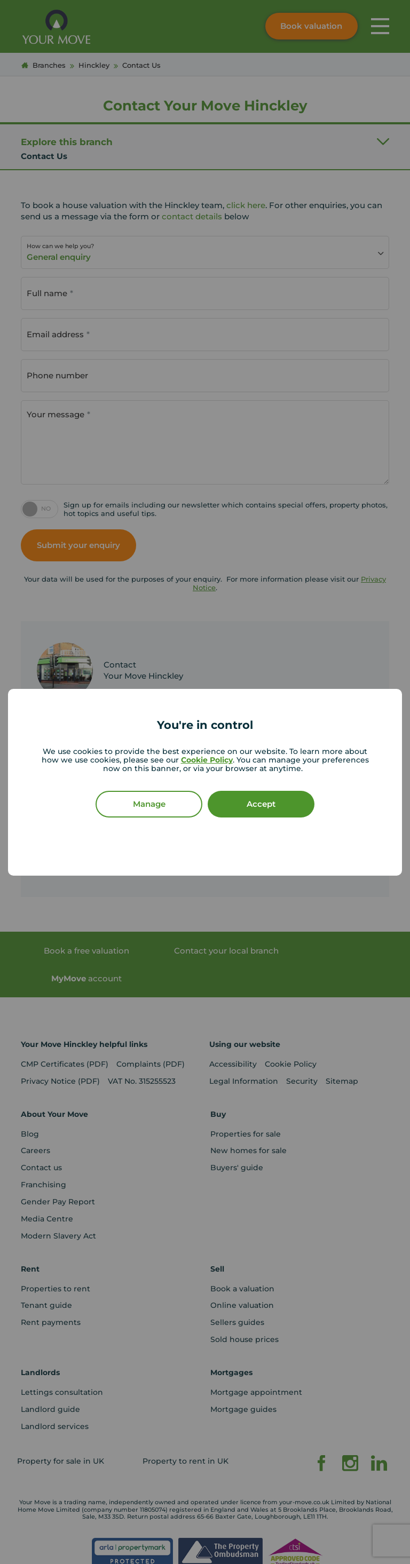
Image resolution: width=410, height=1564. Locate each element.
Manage (149, 804)
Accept (261, 804)
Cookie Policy (207, 760)
